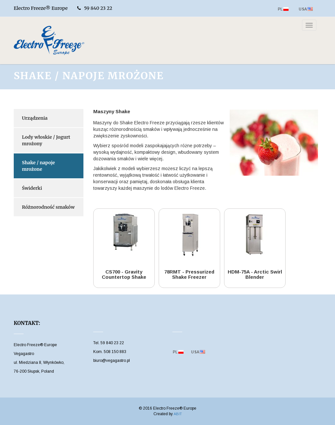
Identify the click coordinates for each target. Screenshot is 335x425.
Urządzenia (34, 118)
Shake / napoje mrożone (38, 166)
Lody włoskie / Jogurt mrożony (46, 140)
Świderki (32, 188)
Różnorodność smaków (48, 207)
